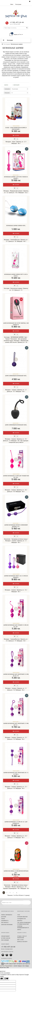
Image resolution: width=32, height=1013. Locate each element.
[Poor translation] (6, 978)
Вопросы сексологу (22, 941)
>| (16, 892)
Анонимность (4, 920)
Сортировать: (7, 89)
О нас (18, 914)
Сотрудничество (21, 918)
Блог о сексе (20, 939)
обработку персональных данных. (23, 905)
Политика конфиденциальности (23, 926)
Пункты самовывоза (6, 914)
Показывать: (7, 92)
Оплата (3, 918)
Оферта (19, 929)
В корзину (16, 135)
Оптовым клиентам (22, 916)
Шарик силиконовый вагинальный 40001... (16, 375)
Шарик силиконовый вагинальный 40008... (16, 425)
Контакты (19, 920)
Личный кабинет (5, 936)
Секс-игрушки (7, 44)
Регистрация (18, 4)
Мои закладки (5, 940)
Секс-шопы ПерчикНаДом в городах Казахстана (24, 923)
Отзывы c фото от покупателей (22, 937)
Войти (11, 4)
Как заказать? (5, 922)
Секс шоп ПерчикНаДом (6, 966)
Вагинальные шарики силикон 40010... (16, 225)
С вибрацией (16, 85)
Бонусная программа (7, 924)
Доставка (3, 916)
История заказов (5, 938)
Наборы (6, 85)
